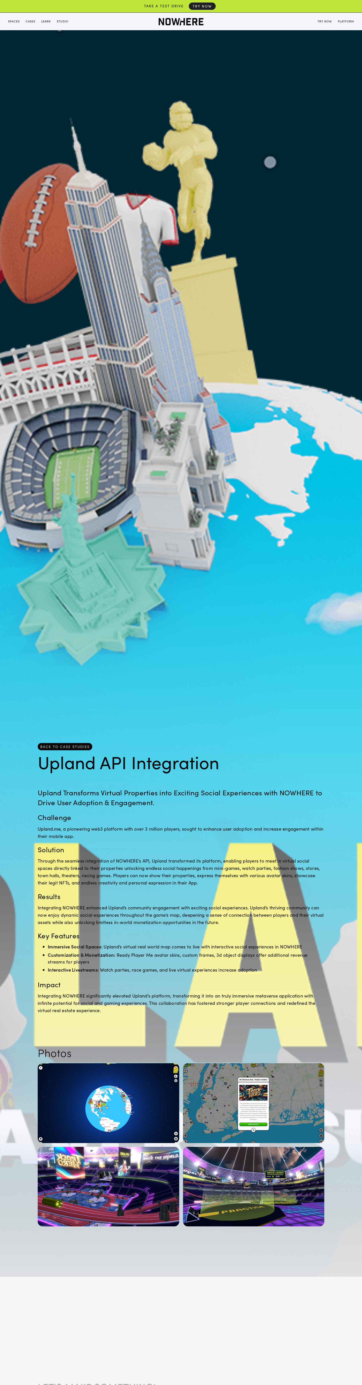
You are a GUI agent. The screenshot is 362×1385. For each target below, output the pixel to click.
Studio (62, 21)
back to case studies (65, 746)
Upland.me (49, 829)
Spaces (14, 21)
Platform (346, 21)
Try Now (202, 6)
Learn (46, 21)
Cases (30, 21)
